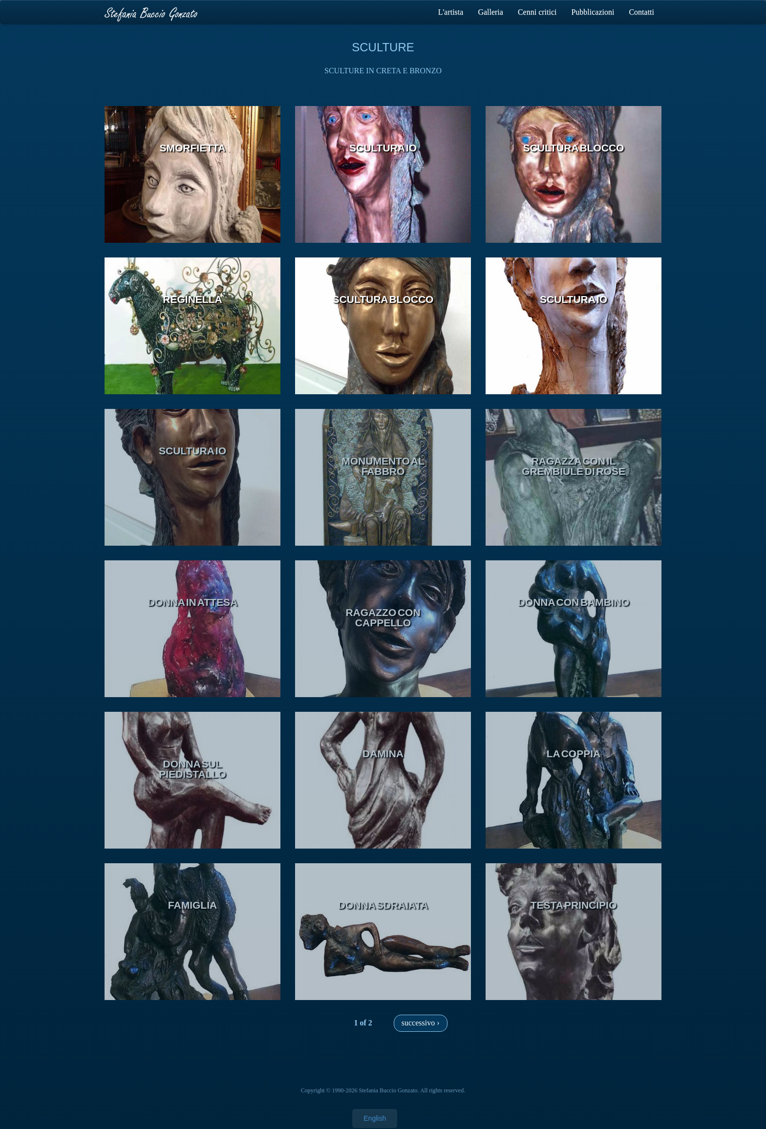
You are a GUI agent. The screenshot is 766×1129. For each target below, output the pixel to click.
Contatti (641, 12)
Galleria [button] (490, 12)
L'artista (451, 12)
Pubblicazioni (592, 12)
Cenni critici (537, 12)
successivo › (421, 1023)
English (374, 1118)
